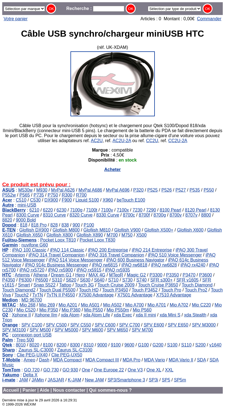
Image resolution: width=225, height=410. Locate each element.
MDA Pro (131, 360)
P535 (194, 190)
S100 (172, 345)
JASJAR (56, 380)
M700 (112, 235)
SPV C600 (105, 325)
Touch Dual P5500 (57, 290)
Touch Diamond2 (19, 290)
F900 (67, 200)
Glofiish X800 (59, 235)
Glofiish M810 (97, 230)
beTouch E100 (131, 200)
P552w (9, 195)
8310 (89, 345)
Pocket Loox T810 (58, 240)
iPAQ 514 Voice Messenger (75, 260)
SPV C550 (80, 325)
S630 (85, 280)
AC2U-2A (122, 140)
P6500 (41, 280)
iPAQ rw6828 (164, 265)
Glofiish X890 (90, 235)
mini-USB (26, 205)
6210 (34, 210)
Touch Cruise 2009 (115, 285)
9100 (116, 345)
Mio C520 (26, 310)
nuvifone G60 (34, 245)
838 (65, 225)
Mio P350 (48, 310)
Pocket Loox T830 (97, 240)
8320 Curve (81, 215)
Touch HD (88, 290)
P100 (89, 225)
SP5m (180, 380)
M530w (25, 190)
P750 (53, 195)
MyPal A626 (63, 190)
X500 (141, 235)
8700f (144, 215)
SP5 (166, 380)
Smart (24, 285)
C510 (21, 200)
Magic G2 (136, 275)
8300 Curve (27, 215)
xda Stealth (195, 315)
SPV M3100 (14, 330)
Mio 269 (47, 305)
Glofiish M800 (66, 230)
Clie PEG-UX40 (32, 355)
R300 (67, 195)
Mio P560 (142, 310)
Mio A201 (68, 305)
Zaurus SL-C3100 (74, 350)
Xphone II (21, 315)
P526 (166, 190)
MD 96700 (31, 300)
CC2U (152, 140)
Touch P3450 (115, 290)
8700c (129, 215)
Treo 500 (25, 340)
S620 (71, 280)
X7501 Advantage (134, 295)
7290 (151, 210)
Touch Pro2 (196, 290)
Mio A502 (112, 305)
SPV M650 (117, 330)
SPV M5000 (66, 330)
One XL (153, 370)
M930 (41, 190)
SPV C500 (56, 325)
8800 (206, 215)
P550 (209, 190)
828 (54, 225)
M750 (127, 235)
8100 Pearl (170, 210)
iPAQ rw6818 (134, 265)
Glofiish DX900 (34, 230)
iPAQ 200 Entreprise (108, 250)
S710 (113, 280)
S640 (99, 280)
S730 (127, 280)
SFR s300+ (161, 280)
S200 (200, 345)
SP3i (153, 380)
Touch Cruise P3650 (158, 285)
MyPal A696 (118, 190)
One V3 (135, 370)
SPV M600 (92, 330)
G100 (143, 345)
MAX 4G (97, 275)
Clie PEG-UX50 (66, 355)
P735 (39, 195)
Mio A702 (179, 305)
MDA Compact (67, 360)
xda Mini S (170, 315)
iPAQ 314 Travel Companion (57, 255)
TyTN (37, 295)
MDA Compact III (102, 360)
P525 (152, 190)
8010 (21, 345)
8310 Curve (54, 215)
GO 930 (70, 370)
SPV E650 (178, 325)
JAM (23, 380)
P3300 (156, 275)
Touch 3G (84, 285)
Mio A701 (157, 305)
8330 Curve (107, 215)
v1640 (215, 345)
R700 (81, 195)
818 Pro (39, 225)
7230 (138, 210)
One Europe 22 (109, 370)
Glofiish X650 (29, 235)
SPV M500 (40, 330)
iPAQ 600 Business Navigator (135, 260)
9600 (129, 345)
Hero (80, 275)
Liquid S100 (87, 200)
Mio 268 (28, 305)
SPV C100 (31, 325)
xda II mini (146, 315)
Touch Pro (171, 290)
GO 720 (32, 370)
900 (76, 225)
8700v (176, 215)
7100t (91, 210)
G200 (158, 345)
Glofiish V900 (127, 230)
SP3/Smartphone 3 (126, 380)
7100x (123, 210)
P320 (138, 190)
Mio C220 (201, 305)
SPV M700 (142, 330)
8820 (7, 220)
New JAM (94, 380)
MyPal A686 (90, 190)
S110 (186, 345)
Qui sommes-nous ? (110, 390)
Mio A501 (90, 305)
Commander (209, 18)
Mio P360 (71, 310)
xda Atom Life (96, 315)
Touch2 (21, 295)
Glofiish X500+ (158, 230)
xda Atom (70, 315)
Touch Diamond (197, 285)
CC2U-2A (177, 140)
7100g (76, 210)
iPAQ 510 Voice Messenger (175, 255)
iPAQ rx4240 (193, 265)
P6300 (25, 280)
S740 (141, 280)
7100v (107, 210)
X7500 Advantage (96, 295)
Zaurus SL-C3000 (36, 350)
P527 (180, 190)
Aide (44, 390)
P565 (24, 195)
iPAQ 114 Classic (67, 250)
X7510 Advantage (173, 295)
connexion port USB (32, 335)
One (86, 370)
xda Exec (123, 315)
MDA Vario (154, 360)
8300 (75, 345)
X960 (108, 200)
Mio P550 (93, 310)
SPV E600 (154, 325)
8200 (62, 345)
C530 (35, 200)
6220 (48, 210)
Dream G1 (61, 275)
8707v (191, 215)
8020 (34, 345)
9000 (102, 345)
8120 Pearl (195, 210)
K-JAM (74, 380)
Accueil (11, 390)
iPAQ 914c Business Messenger (56, 265)
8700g (159, 215)
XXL (169, 370)
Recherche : (95, 8)
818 (23, 225)
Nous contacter (69, 390)
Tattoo (65, 285)
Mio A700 (134, 305)
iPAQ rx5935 (117, 270)
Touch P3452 (145, 290)
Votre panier (15, 18)
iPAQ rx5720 (31, 270)
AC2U (97, 140)
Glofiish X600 (190, 230)
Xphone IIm (46, 315)
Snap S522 (44, 285)
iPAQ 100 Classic (29, 250)
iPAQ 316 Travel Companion (116, 255)
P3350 (172, 275)
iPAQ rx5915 (89, 270)
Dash (44, 360)
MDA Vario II (181, 360)
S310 (57, 280)
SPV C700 (129, 325)
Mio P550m (118, 310)
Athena (40, 275)
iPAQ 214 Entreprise (152, 250)
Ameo (29, 360)
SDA (201, 360)
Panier (29, 390)
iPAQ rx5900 (60, 270)
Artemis (22, 275)
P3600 (205, 275)
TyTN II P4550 (61, 295)
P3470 (189, 275)
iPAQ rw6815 (105, 265)
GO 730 (51, 370)
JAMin (38, 380)
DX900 (51, 200)
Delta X (30, 375)
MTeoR (116, 275)
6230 (62, 210)
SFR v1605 (187, 280)
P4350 (8, 280)
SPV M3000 (204, 325)
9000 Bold (26, 220)
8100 (48, 345)
